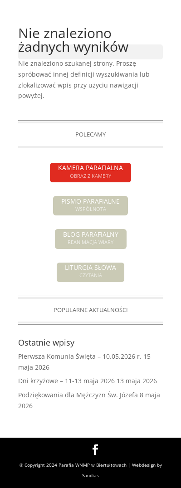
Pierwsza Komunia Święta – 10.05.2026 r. (80, 356)
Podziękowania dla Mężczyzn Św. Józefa (78, 394)
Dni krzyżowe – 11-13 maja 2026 (66, 380)
